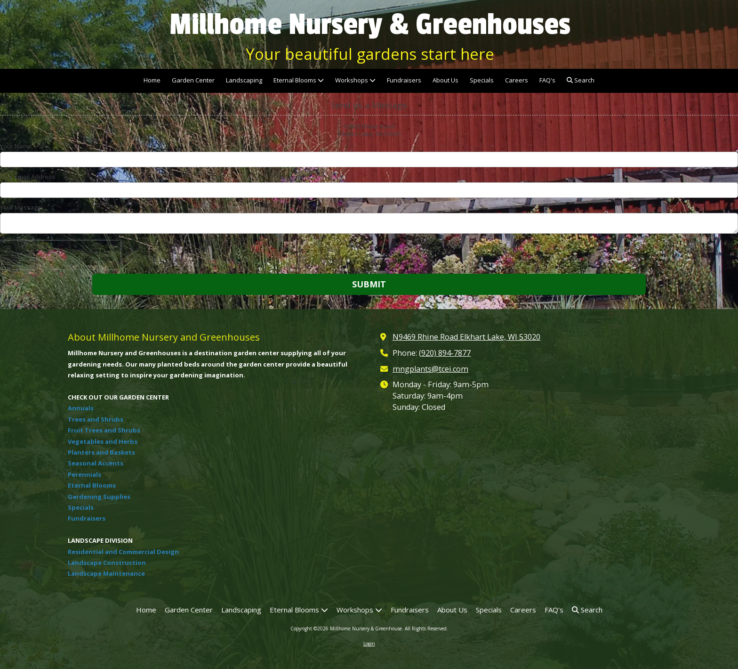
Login (369, 643)
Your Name (16, 146)
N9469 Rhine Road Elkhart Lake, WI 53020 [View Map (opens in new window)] (466, 337)
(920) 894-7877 (445, 353)
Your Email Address (27, 176)
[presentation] (60, 255)
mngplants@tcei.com (430, 369)
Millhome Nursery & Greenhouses (369, 24)
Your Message (20, 207)
